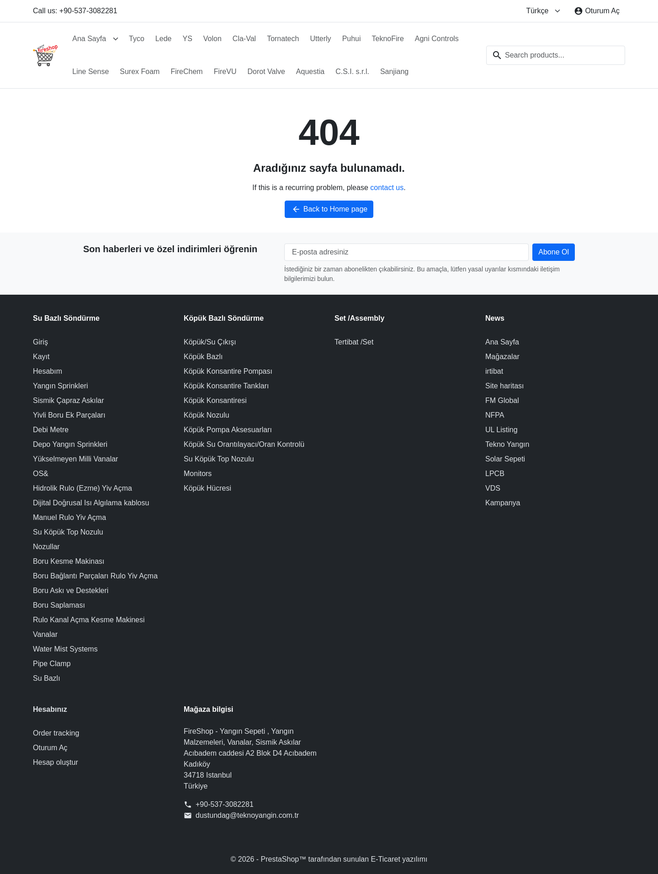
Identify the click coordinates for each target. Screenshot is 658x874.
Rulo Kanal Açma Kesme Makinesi (89, 620)
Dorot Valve (266, 71)
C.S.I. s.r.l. (352, 71)
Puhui (351, 38)
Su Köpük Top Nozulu (68, 532)
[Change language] (543, 11)
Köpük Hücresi (207, 488)
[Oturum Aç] (596, 11)
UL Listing (501, 430)
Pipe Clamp (52, 663)
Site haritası (504, 386)
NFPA (494, 415)
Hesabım (47, 371)
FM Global (502, 400)
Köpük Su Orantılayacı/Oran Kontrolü (244, 444)
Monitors (198, 473)
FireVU (225, 71)
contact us (386, 187)
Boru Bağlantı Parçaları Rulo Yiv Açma (95, 576)
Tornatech (283, 38)
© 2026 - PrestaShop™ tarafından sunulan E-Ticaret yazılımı (329, 859)
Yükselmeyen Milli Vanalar (75, 459)
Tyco (136, 38)
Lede (163, 38)
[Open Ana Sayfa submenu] (116, 38)
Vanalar (45, 634)
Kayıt (41, 356)
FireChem (186, 71)
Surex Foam (139, 71)
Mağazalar (502, 356)
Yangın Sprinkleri (60, 386)
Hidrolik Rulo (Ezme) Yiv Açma (82, 488)
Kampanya (502, 503)
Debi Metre (51, 430)
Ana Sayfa (89, 38)
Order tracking (56, 733)
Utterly (320, 38)
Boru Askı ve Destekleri (70, 590)
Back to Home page (329, 209)
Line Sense (90, 71)
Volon (212, 38)
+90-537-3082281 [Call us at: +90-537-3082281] (225, 804)
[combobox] (555, 55)
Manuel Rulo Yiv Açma (69, 517)
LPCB (494, 473)
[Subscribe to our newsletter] (553, 252)
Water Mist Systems (65, 649)
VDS (492, 488)
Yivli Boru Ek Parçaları (69, 415)
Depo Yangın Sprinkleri (70, 444)
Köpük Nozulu (206, 415)
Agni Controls (437, 38)
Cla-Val (244, 38)
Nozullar (46, 547)
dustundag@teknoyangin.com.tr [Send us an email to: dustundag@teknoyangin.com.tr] (247, 815)
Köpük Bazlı (203, 356)
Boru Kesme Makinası (69, 561)
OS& (40, 473)
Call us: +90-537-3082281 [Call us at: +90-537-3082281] (75, 11)
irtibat (494, 371)
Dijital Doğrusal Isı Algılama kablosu (91, 503)
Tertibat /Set (353, 342)
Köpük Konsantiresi (215, 400)
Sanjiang (394, 71)
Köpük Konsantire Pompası (228, 371)
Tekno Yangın (507, 444)
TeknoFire (388, 38)
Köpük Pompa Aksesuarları (228, 430)
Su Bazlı (46, 678)
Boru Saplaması (59, 605)
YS (187, 38)
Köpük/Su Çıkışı (210, 342)
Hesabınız (50, 709)
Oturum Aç (50, 748)
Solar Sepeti (505, 459)
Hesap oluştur (55, 762)
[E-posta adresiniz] (406, 252)
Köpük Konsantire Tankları (226, 386)
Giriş (40, 342)
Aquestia (310, 71)
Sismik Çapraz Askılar (68, 400)
